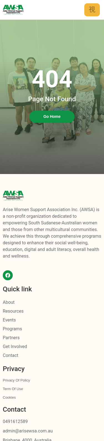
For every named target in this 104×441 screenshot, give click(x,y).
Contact (10, 355)
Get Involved (15, 346)
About (9, 302)
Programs (12, 328)
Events (9, 320)
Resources (13, 311)
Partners (11, 337)
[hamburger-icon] (92, 9)
